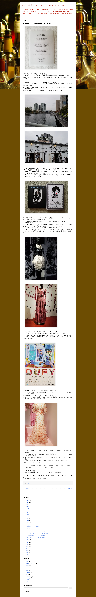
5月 (28, 512)
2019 (27, 502)
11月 (28, 525)
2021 (27, 544)
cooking (27, 567)
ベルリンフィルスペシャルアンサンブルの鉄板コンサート (41, 533)
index (27, 581)
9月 (28, 520)
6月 (28, 514)
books (27, 565)
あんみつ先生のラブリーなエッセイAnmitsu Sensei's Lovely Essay (43, 5)
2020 (27, 542)
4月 (28, 510)
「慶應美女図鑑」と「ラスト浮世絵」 (36, 535)
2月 (28, 506)
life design (28, 577)
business (28, 572)
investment (28, 576)
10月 (28, 523)
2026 (27, 554)
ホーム (48, 488)
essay (28, 483)
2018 (27, 500)
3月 (28, 508)
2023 (27, 548)
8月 (28, 518)
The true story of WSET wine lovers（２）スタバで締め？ (40, 531)
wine (27, 570)
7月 (28, 516)
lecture (27, 579)
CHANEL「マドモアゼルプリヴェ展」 (36, 537)
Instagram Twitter (30, 563)
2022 (27, 546)
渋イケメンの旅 (30, 529)
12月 (28, 539)
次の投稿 (26, 488)
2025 (27, 552)
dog (26, 574)
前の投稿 (70, 488)
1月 (28, 504)
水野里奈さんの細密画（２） (34, 526)
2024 (27, 550)
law (26, 568)
